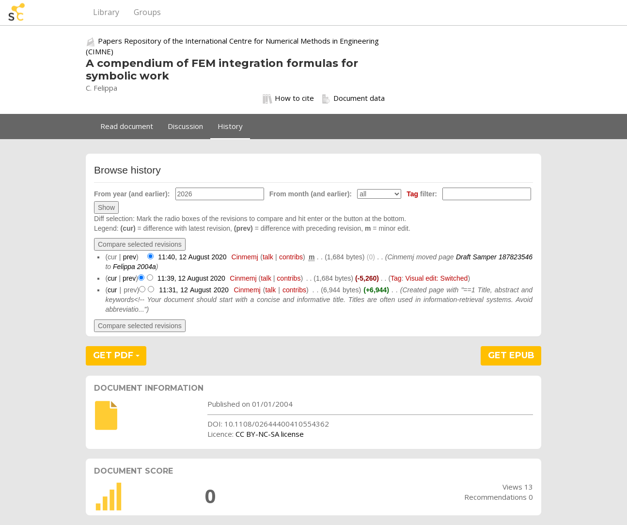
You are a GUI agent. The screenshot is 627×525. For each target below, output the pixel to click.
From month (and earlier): (310, 194)
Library (106, 12)
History (230, 126)
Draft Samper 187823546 (494, 257)
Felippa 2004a (134, 266)
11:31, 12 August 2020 (194, 290)
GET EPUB (511, 355)
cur (112, 278)
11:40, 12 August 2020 (192, 257)
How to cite (288, 98)
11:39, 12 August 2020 (191, 278)
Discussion (185, 126)
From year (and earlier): (132, 194)
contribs (291, 257)
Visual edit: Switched (436, 278)
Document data (353, 98)
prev (129, 257)
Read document (126, 126)
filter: (422, 194)
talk (268, 257)
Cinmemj (245, 257)
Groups (147, 12)
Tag (412, 194)
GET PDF (116, 355)
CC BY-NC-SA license (269, 434)
